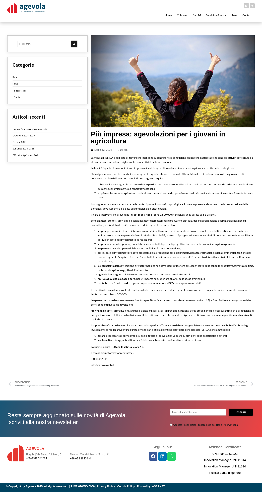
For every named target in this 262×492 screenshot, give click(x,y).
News (15, 83)
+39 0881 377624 (36, 458)
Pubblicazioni (20, 90)
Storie (17, 97)
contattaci (127, 352)
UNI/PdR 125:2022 (225, 453)
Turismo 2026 (19, 142)
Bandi (15, 77)
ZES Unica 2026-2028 (23, 148)
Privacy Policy (106, 486)
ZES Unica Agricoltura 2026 (26, 155)
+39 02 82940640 (80, 458)
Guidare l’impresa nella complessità (30, 129)
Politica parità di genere (225, 472)
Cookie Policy (126, 486)
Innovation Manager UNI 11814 (225, 460)
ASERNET (158, 486)
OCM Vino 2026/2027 (24, 135)
